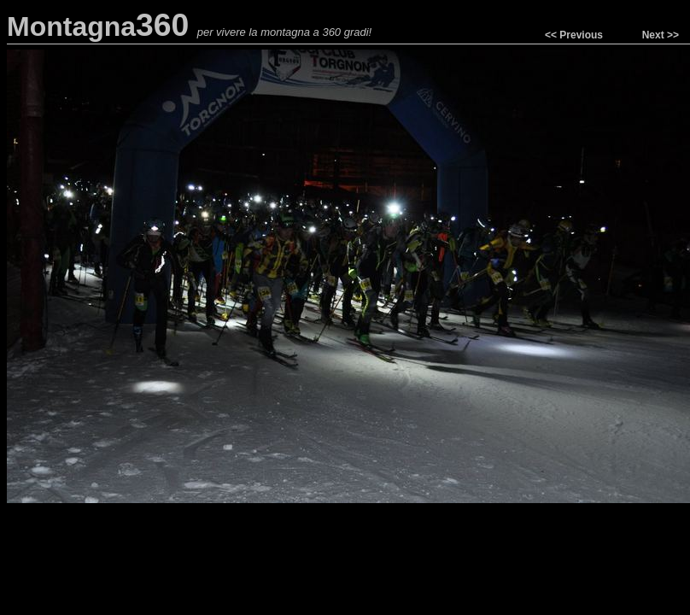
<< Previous (574, 35)
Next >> (660, 35)
